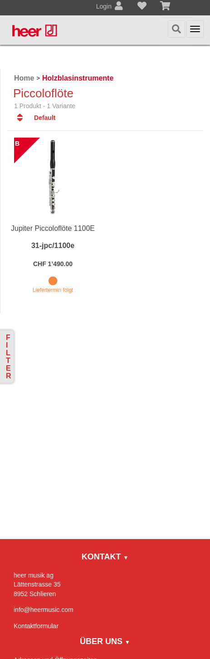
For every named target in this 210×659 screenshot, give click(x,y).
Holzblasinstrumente (77, 78)
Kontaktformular (36, 626)
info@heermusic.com (43, 609)
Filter (8, 357)
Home (24, 78)
